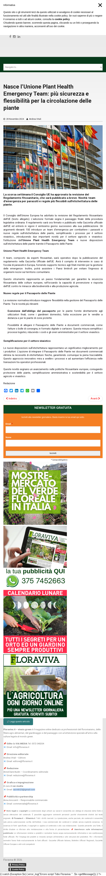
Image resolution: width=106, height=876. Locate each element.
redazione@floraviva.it (24, 775)
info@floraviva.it (21, 747)
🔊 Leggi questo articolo (18, 721)
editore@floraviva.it (23, 761)
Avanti (95, 398)
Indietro (11, 398)
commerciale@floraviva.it (25, 803)
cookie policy (62, 19)
